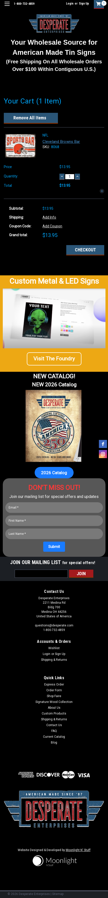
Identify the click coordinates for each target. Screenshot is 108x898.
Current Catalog (54, 736)
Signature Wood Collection (54, 702)
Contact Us (54, 725)
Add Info (49, 217)
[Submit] (54, 547)
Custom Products (54, 713)
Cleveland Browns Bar (61, 141)
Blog (54, 742)
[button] (54, 358)
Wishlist (54, 648)
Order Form (54, 690)
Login (69, 3)
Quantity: (11, 176)
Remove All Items (29, 118)
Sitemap (57, 894)
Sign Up (84, 3)
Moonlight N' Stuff (78, 850)
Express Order (54, 684)
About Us (54, 707)
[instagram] (103, 454)
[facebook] (103, 444)
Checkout (85, 249)
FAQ (54, 731)
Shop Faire (54, 696)
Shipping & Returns (54, 660)
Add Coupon (52, 226)
